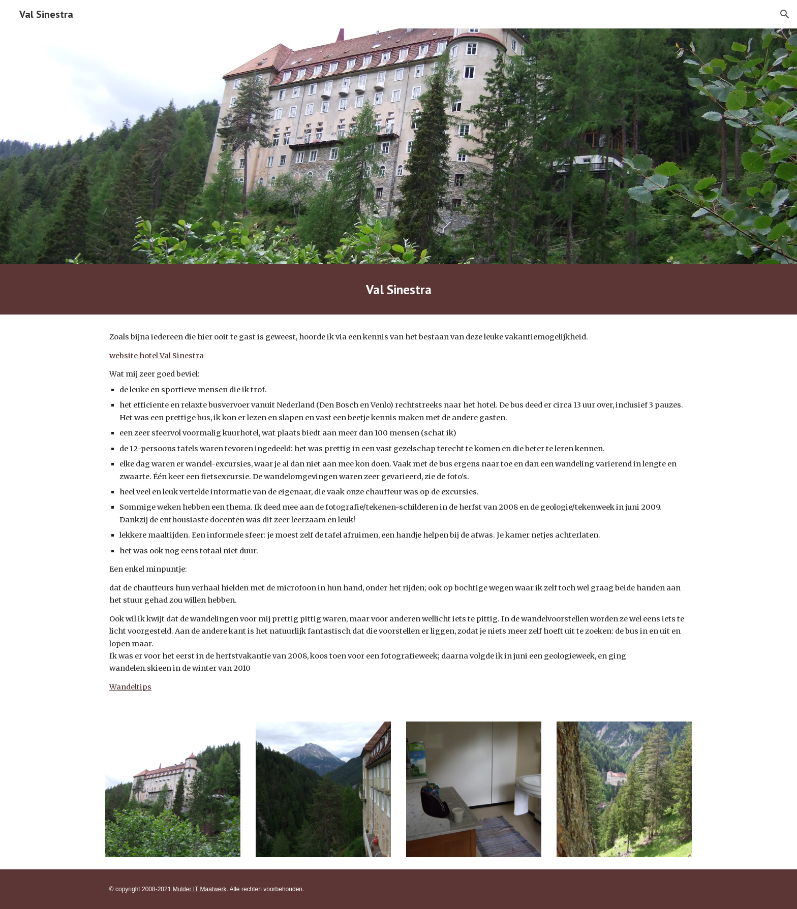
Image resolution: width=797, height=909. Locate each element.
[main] (398, 289)
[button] (785, 14)
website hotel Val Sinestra (156, 355)
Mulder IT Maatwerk (200, 889)
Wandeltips (130, 687)
